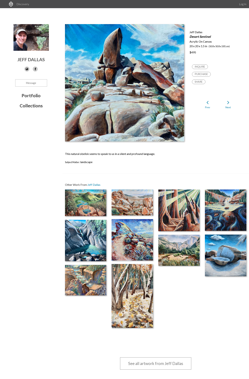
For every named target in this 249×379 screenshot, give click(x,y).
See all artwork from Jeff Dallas (155, 363)
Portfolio (31, 95)
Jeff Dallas (31, 59)
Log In (242, 4)
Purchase (201, 74)
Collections (31, 105)
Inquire (200, 66)
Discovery (22, 4)
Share (199, 81)
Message (31, 82)
